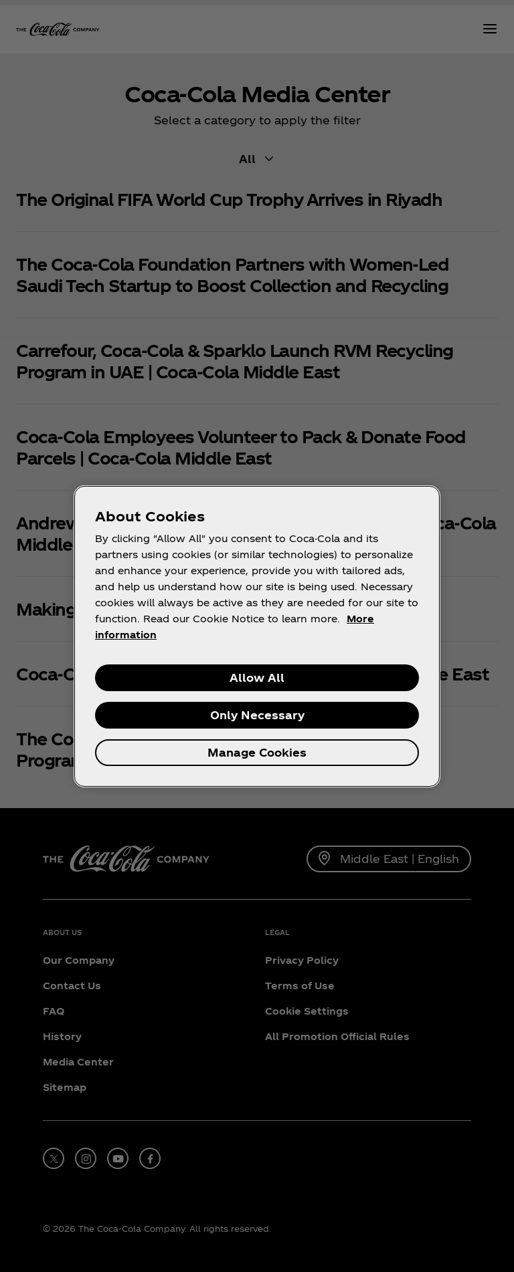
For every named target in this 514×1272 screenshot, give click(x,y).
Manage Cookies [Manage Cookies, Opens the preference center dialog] (257, 752)
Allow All (257, 677)
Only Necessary (257, 715)
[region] (257, 636)
